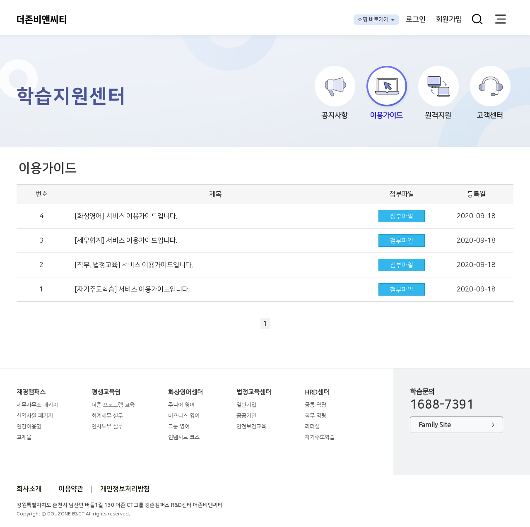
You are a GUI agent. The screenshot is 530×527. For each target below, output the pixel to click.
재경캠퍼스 (31, 392)
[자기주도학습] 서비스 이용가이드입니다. (132, 289)
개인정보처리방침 (125, 489)
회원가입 (449, 19)
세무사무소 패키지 (37, 405)
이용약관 (70, 489)
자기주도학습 (320, 437)
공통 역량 (315, 405)
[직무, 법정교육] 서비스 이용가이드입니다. (134, 265)
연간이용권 (29, 426)
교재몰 (24, 437)
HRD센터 (317, 392)
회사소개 (29, 489)
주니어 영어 (181, 405)
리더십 (312, 426)
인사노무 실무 (107, 426)
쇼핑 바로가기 (373, 19)
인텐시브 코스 (184, 437)
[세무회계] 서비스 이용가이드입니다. (126, 240)
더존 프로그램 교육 (113, 405)
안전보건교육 (251, 426)
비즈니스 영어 (184, 415)
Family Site (456, 425)
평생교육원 (106, 392)
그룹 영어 (179, 426)
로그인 (416, 19)
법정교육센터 (253, 392)
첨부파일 (401, 216)
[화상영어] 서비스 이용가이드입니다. (126, 216)
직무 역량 (315, 415)
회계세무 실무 (107, 415)
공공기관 (246, 415)
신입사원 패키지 (35, 415)
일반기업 (246, 405)
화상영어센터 (185, 392)
